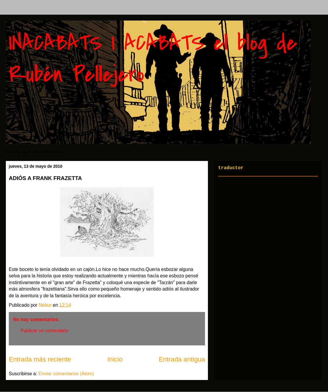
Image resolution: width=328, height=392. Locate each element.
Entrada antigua (182, 359)
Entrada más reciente (40, 359)
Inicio (114, 359)
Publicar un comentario (44, 330)
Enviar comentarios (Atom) (66, 373)
